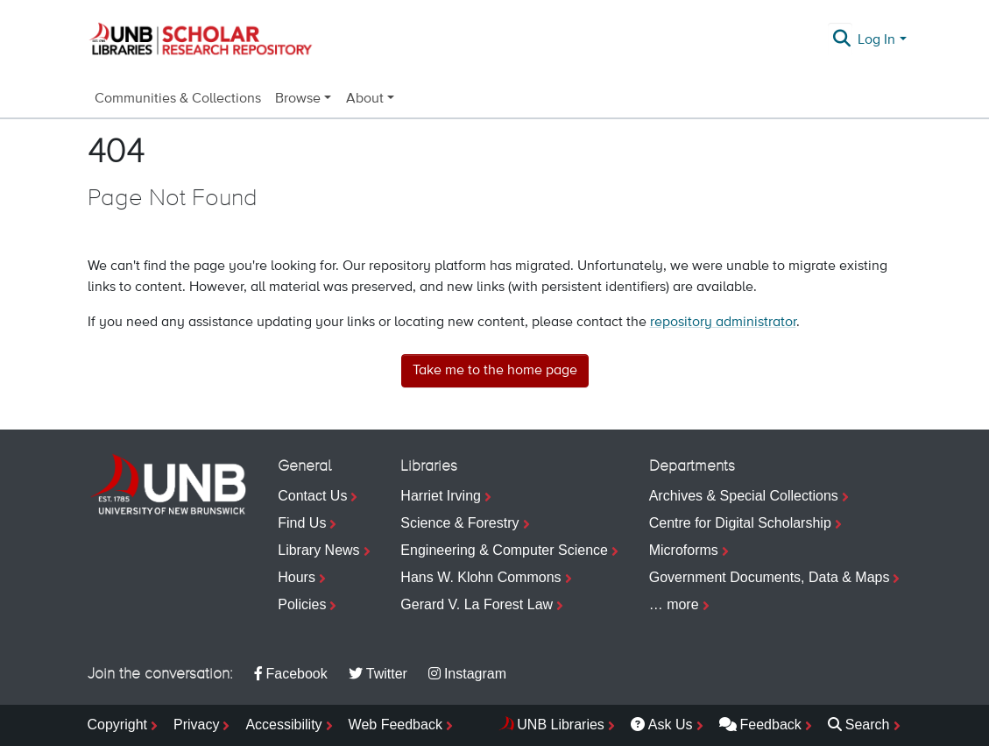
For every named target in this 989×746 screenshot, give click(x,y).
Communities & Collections (178, 99)
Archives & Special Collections (743, 495)
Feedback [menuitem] (760, 724)
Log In (876, 40)
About (365, 99)
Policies (302, 604)
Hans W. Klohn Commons (480, 577)
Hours (296, 577)
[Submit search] (841, 40)
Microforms (683, 550)
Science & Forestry (459, 522)
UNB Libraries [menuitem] (560, 724)
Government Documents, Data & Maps (769, 577)
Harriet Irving (440, 495)
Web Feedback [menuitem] (395, 724)
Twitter (378, 673)
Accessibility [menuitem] (283, 724)
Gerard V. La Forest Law (476, 604)
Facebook (291, 673)
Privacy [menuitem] (196, 724)
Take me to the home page (495, 371)
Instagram (467, 673)
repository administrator (723, 323)
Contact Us (312, 495)
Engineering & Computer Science (504, 550)
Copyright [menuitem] (117, 724)
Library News (318, 550)
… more (674, 604)
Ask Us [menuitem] (662, 724)
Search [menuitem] (859, 724)
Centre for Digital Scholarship (740, 522)
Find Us (302, 522)
